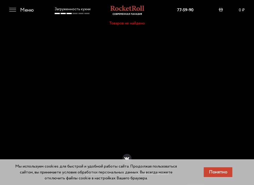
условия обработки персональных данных (100, 172)
